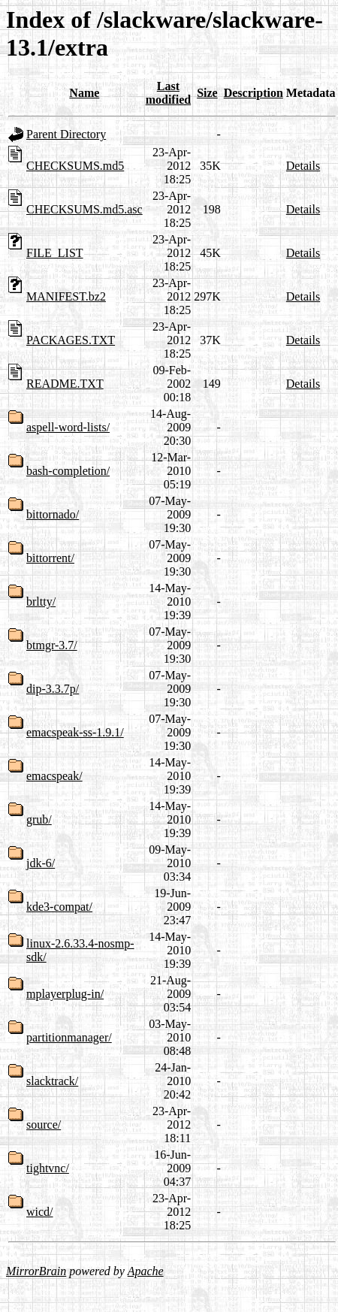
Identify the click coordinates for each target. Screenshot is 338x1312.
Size (207, 92)
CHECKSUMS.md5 (75, 165)
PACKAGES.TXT (70, 340)
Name (84, 92)
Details (303, 165)
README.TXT (65, 383)
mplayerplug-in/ (65, 993)
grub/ (39, 819)
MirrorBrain (36, 1271)
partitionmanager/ (69, 1037)
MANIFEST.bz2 (66, 296)
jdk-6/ (40, 863)
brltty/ (41, 601)
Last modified (168, 93)
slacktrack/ (52, 1081)
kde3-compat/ (59, 906)
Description (253, 92)
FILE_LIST (54, 252)
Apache (146, 1271)
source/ (43, 1124)
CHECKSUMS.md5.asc (84, 209)
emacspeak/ (54, 775)
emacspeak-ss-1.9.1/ (75, 732)
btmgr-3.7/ (51, 645)
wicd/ (39, 1211)
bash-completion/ (68, 470)
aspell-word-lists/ (68, 427)
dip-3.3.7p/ (52, 688)
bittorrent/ (50, 558)
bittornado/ (52, 514)
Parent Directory (66, 134)
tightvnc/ (47, 1168)
